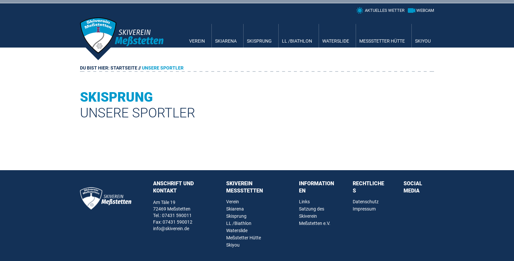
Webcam (425, 10)
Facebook (409, 203)
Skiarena (226, 41)
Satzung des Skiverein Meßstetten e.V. (314, 216)
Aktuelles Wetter (385, 10)
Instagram (423, 203)
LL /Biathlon (297, 41)
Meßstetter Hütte (382, 41)
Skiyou (423, 41)
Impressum (364, 208)
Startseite (123, 67)
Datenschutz (366, 201)
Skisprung (259, 41)
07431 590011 (177, 215)
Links (304, 201)
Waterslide (335, 41)
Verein (197, 41)
